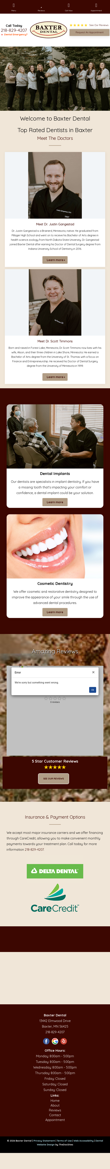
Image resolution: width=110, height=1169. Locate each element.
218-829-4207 (14, 30)
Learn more (55, 260)
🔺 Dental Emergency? (13, 34)
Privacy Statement (44, 1140)
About (55, 1105)
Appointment (55, 1120)
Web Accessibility (84, 1140)
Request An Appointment (90, 32)
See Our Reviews (53, 778)
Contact (55, 1115)
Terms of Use (64, 1140)
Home (55, 1101)
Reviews (55, 1110)
